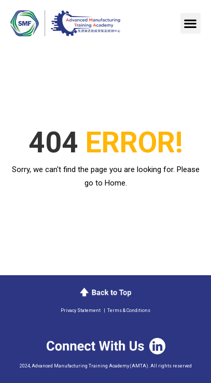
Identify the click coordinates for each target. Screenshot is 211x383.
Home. (116, 183)
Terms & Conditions (128, 310)
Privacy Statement (81, 310)
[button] (190, 23)
